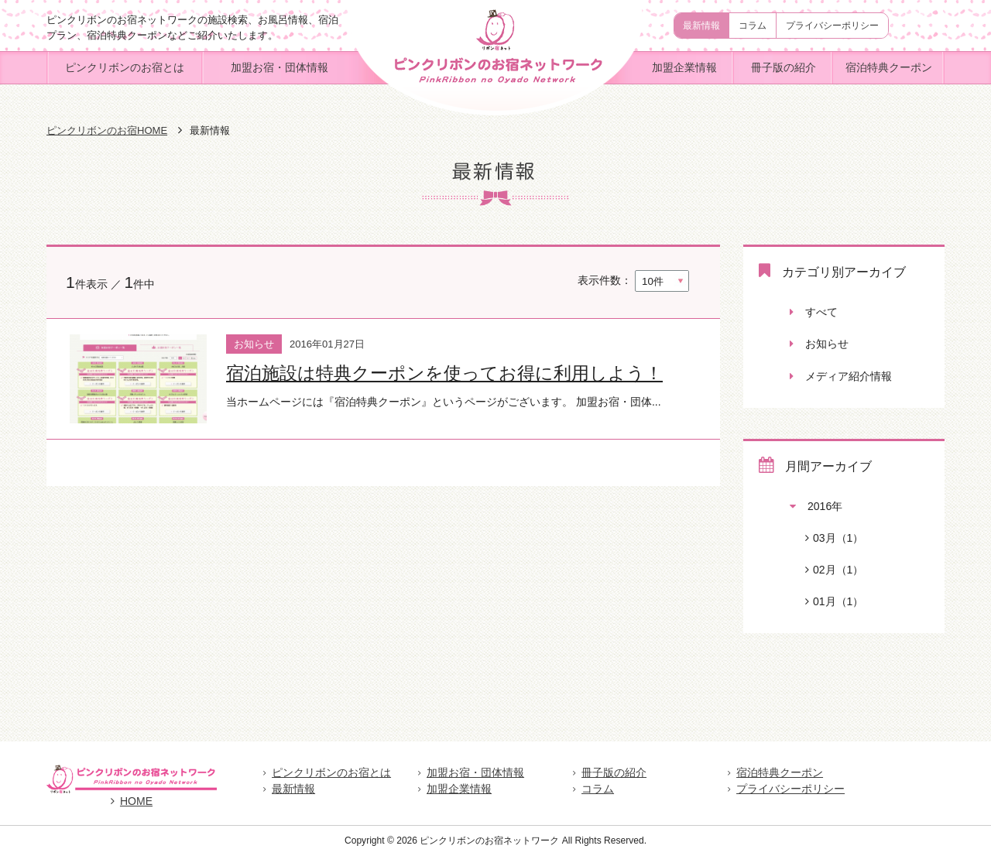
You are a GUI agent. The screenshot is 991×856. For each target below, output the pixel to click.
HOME (132, 801)
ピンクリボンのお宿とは (124, 67)
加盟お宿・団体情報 (279, 67)
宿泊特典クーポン (888, 67)
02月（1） (826, 569)
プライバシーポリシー (832, 25)
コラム (752, 25)
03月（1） (826, 538)
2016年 (816, 506)
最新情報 (701, 25)
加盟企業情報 (684, 67)
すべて (814, 312)
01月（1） (826, 601)
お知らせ (819, 343)
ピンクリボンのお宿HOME (106, 130)
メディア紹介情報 (841, 376)
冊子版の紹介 (783, 67)
